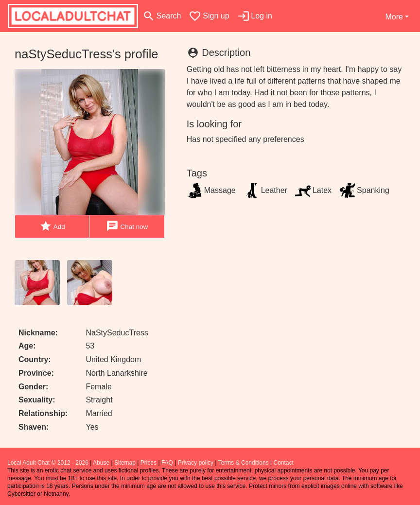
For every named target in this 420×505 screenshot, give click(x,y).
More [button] (393, 17)
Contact (283, 462)
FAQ (167, 462)
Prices (148, 462)
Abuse (101, 462)
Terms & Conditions (243, 462)
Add (52, 226)
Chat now (127, 226)
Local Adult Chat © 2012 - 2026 (47, 462)
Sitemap (125, 462)
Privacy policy (195, 462)
